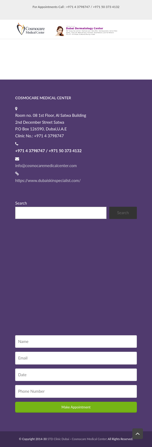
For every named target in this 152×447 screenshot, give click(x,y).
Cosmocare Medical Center (89, 439)
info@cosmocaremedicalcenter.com (46, 165)
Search (21, 203)
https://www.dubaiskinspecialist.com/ (48, 180)
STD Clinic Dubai (58, 439)
